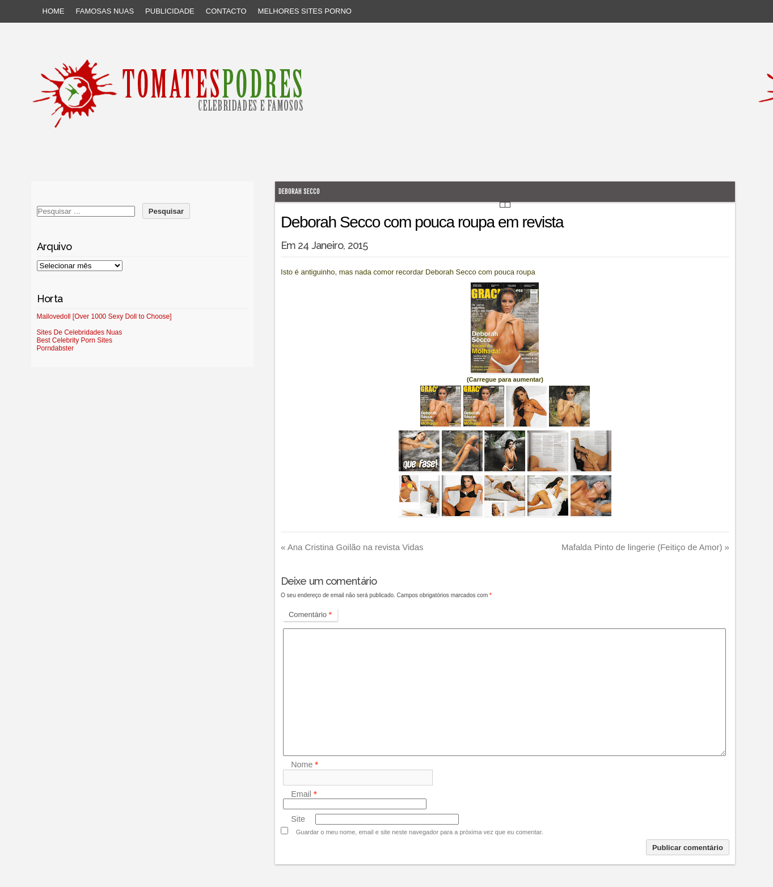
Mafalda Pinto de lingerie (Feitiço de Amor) (645, 547)
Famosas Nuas (105, 11)
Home (54, 11)
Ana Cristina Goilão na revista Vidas (352, 547)
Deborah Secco (299, 191)
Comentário (310, 614)
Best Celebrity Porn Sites (74, 340)
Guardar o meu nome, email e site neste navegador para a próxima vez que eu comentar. (419, 832)
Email (303, 794)
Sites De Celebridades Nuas (80, 332)
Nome (304, 765)
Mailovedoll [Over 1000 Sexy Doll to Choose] (104, 316)
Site (298, 818)
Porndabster (55, 348)
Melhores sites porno (305, 11)
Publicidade (170, 11)
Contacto (226, 11)
